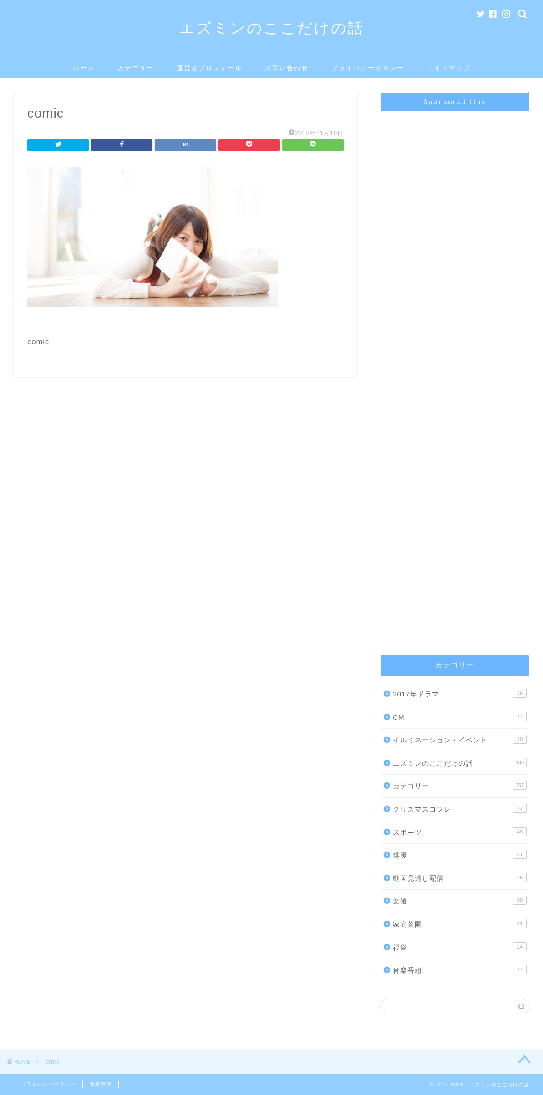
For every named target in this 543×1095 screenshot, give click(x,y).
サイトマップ (449, 68)
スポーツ (460, 831)
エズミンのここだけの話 (271, 27)
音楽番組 (460, 969)
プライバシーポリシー (367, 68)
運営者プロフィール (209, 68)
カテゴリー (135, 68)
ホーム (84, 68)
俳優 (460, 854)
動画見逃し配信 (460, 877)
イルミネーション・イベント (460, 739)
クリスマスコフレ (460, 808)
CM (460, 716)
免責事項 (101, 1084)
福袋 (460, 946)
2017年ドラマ (460, 693)
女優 (460, 900)
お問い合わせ (287, 68)
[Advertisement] (454, 375)
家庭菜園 (460, 923)
